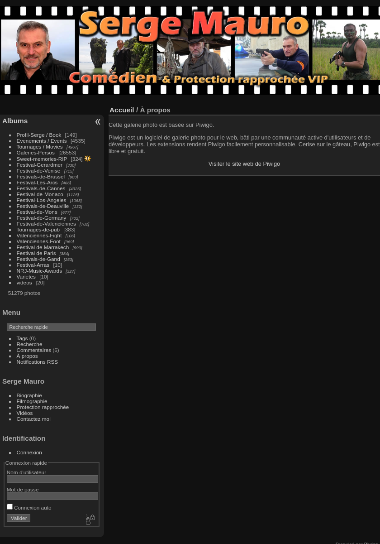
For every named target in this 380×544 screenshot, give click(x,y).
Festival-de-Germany (41, 218)
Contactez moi (34, 419)
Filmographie (32, 401)
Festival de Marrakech (43, 247)
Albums (15, 121)
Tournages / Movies (40, 146)
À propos (27, 356)
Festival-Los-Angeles (41, 200)
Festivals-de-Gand (38, 259)
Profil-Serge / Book (39, 135)
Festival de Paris (36, 253)
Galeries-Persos (36, 152)
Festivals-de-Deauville (43, 206)
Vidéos (25, 413)
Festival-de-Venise (39, 170)
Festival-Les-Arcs (37, 182)
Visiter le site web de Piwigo (244, 163)
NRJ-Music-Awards (39, 271)
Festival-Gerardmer (39, 165)
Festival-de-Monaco (40, 194)
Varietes (26, 276)
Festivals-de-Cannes (41, 188)
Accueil (121, 110)
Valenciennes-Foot (39, 241)
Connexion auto (29, 507)
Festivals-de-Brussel (41, 176)
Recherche (30, 344)
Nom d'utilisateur (26, 472)
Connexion (29, 452)
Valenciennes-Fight (39, 235)
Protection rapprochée (43, 407)
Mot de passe (23, 489)
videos (24, 282)
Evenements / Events (42, 141)
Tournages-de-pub (38, 229)
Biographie (29, 395)
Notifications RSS (37, 362)
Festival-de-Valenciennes (46, 223)
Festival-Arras (33, 265)
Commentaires (34, 350)
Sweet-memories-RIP (42, 159)
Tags (22, 338)
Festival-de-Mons (37, 212)
